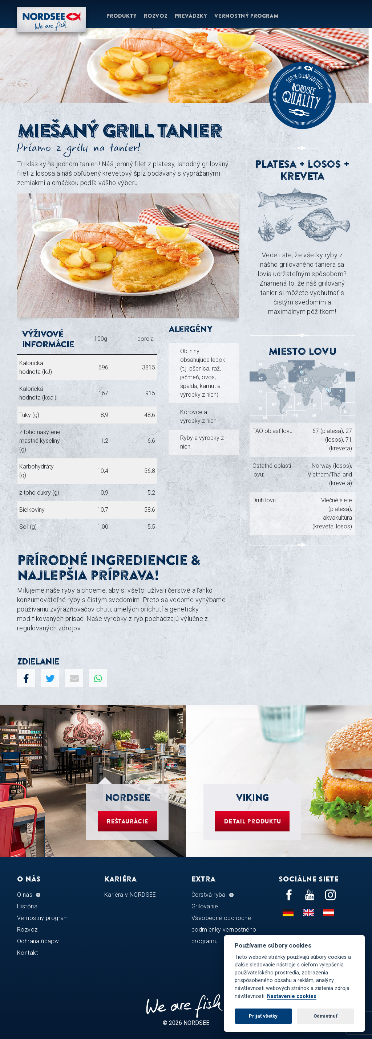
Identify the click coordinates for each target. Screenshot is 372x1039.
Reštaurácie (127, 821)
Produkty (121, 16)
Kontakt (27, 952)
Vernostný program (246, 16)
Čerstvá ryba (208, 894)
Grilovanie (204, 906)
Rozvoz (155, 16)
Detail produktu (252, 821)
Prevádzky (191, 16)
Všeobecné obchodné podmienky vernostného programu (223, 930)
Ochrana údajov (38, 941)
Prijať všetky (263, 1016)
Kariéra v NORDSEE (130, 894)
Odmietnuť (325, 1016)
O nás (24, 894)
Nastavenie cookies (291, 996)
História (27, 906)
